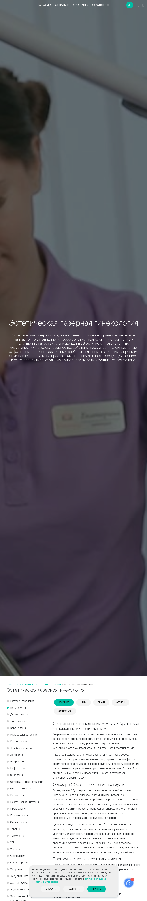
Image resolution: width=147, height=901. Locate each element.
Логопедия (16, 754)
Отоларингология (21, 788)
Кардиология (18, 728)
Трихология (17, 835)
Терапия (15, 829)
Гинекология (18, 707)
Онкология (16, 775)
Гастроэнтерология (22, 701)
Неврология (17, 761)
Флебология (17, 855)
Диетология (17, 721)
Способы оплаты (100, 5)
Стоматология (19, 822)
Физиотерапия (19, 862)
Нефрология (17, 768)
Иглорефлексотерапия (24, 734)
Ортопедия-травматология (26, 781)
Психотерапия (19, 815)
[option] (73, 338)
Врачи (76, 5)
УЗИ (12, 842)
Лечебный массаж (21, 748)
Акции (85, 5)
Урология (16, 849)
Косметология (18, 741)
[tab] (64, 702)
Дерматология (19, 714)
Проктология (18, 808)
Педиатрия (17, 795)
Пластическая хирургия (24, 802)
